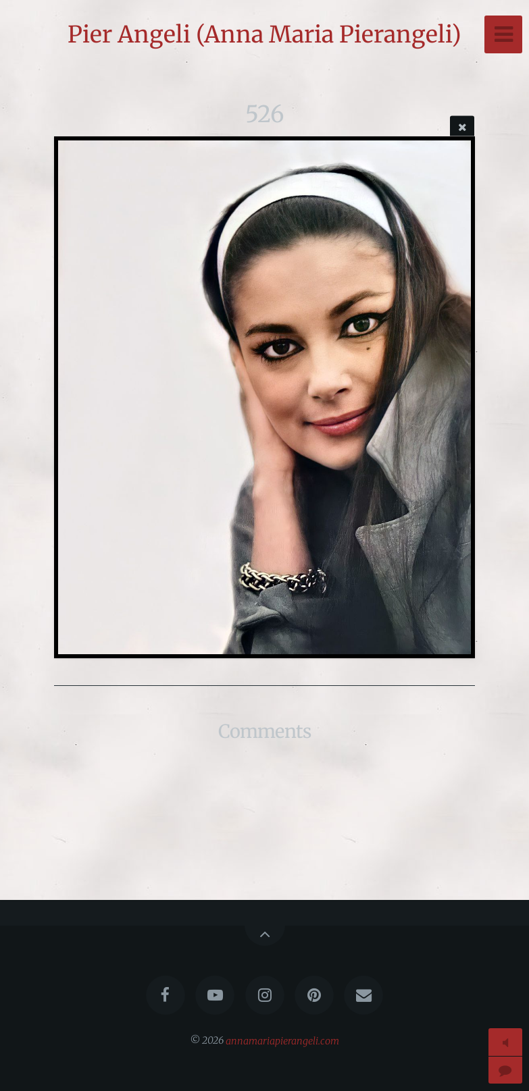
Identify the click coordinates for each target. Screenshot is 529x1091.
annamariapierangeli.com (282, 1040)
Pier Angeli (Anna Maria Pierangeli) (264, 34)
